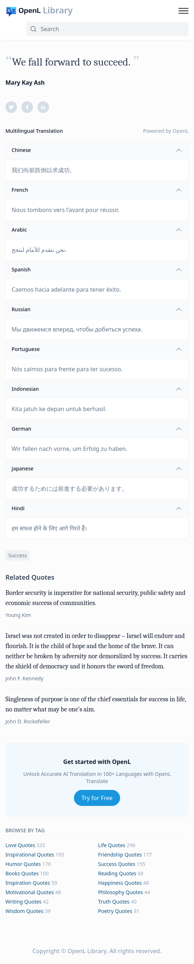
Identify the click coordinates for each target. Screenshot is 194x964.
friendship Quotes (120, 854)
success (17, 555)
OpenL (181, 130)
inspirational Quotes (29, 854)
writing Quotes (23, 901)
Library (58, 10)
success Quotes (116, 864)
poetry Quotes (115, 911)
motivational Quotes (29, 892)
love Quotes (20, 845)
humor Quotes (23, 864)
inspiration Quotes (27, 882)
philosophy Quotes (120, 892)
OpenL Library (86, 951)
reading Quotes (117, 873)
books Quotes (22, 873)
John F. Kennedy (24, 678)
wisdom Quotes (24, 911)
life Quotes (111, 845)
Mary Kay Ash (25, 82)
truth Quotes (114, 901)
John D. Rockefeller (27, 721)
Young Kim (18, 615)
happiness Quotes (120, 882)
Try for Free (97, 798)
